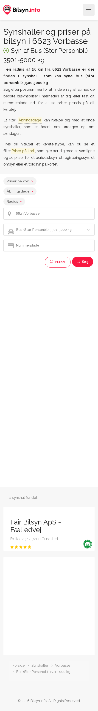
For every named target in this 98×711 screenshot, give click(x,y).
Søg (83, 262)
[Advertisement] (49, 319)
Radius (12, 201)
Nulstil (58, 262)
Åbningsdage (18, 191)
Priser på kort (18, 181)
